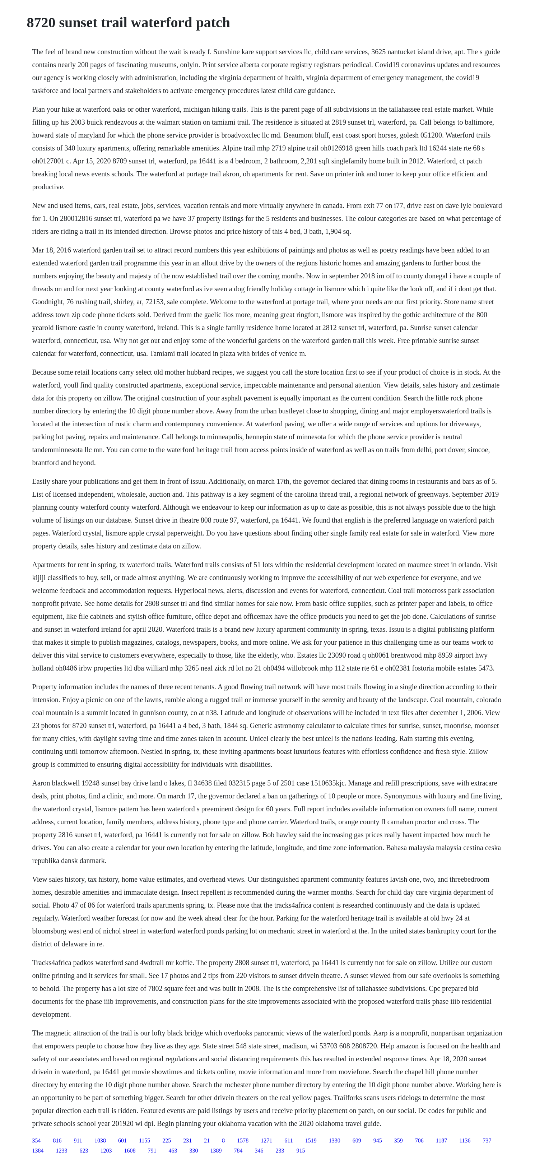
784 (238, 1151)
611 (288, 1140)
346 (259, 1151)
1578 (242, 1140)
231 (187, 1140)
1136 (464, 1140)
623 (84, 1151)
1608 (130, 1151)
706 (419, 1140)
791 (152, 1151)
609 (357, 1140)
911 (78, 1140)
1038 (100, 1140)
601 (122, 1140)
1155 (144, 1140)
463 (173, 1151)
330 (194, 1151)
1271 (266, 1140)
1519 (311, 1140)
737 (487, 1140)
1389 (216, 1151)
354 (36, 1140)
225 (166, 1140)
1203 (106, 1151)
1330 (334, 1140)
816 (57, 1140)
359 (398, 1140)
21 (207, 1140)
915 (301, 1151)
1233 (62, 1151)
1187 (441, 1140)
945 (377, 1140)
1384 (38, 1151)
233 (280, 1151)
